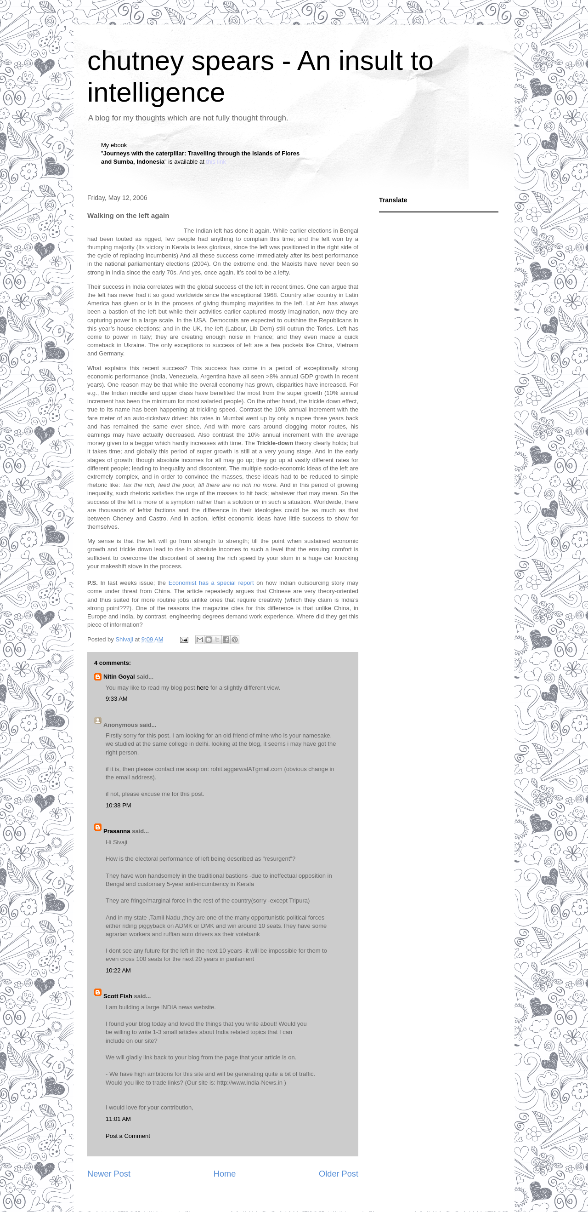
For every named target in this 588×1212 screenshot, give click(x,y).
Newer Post (108, 1173)
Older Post (338, 1173)
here (203, 687)
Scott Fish (117, 996)
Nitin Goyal (119, 676)
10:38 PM (118, 805)
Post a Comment (128, 1135)
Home (225, 1173)
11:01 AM (118, 1118)
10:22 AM (118, 970)
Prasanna (116, 831)
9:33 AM (117, 698)
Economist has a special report (211, 582)
